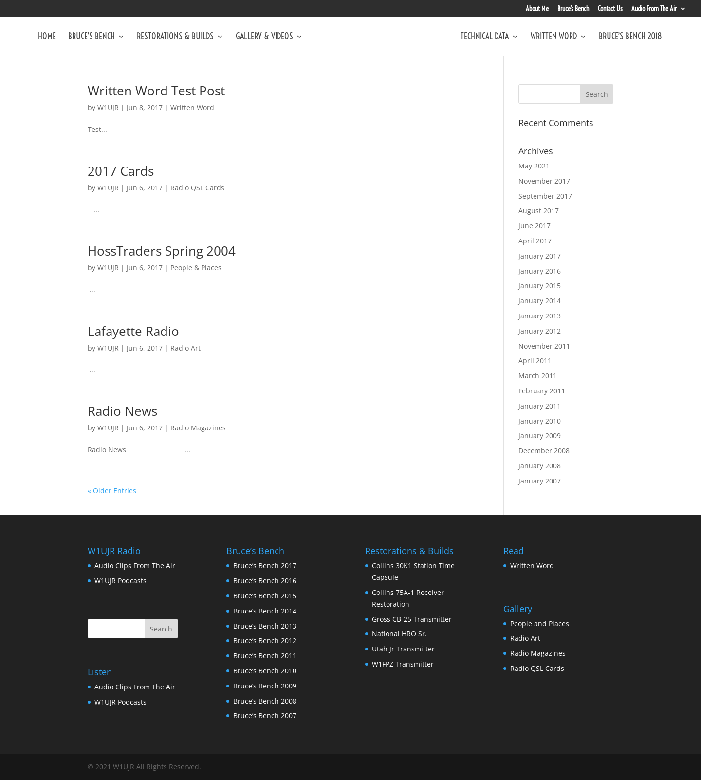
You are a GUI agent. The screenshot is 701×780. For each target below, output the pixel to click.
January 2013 (539, 315)
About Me (537, 9)
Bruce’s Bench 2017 (264, 565)
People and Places (539, 623)
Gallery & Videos (264, 37)
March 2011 (537, 375)
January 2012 (539, 330)
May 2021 (534, 165)
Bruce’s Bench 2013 (264, 626)
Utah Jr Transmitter (403, 648)
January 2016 (539, 271)
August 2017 (538, 210)
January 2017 (539, 255)
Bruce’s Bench (573, 9)
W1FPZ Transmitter (403, 664)
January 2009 (539, 435)
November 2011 (544, 346)
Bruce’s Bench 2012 (264, 640)
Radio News (122, 411)
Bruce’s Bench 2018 (630, 37)
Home (47, 37)
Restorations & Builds (175, 37)
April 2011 (535, 360)
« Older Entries (112, 490)
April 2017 (535, 240)
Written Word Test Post (156, 90)
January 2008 (539, 465)
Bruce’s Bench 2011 (264, 655)
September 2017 (545, 196)
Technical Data (485, 37)
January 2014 (539, 300)
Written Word (554, 37)
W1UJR (108, 107)
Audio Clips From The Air (134, 565)
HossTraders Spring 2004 (162, 251)
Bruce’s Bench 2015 (264, 595)
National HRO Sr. (399, 633)
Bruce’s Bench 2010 (264, 670)
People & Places (195, 267)
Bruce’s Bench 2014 (264, 610)
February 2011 (541, 390)
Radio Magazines (198, 427)
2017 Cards (121, 171)
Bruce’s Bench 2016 (264, 580)
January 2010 (539, 421)
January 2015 (539, 285)
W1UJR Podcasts (120, 580)
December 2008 (544, 450)
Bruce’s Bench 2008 (264, 701)
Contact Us (610, 9)
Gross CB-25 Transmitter (412, 619)
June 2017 (534, 225)
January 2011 (539, 405)
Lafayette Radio (133, 331)
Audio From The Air (654, 9)
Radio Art (185, 348)
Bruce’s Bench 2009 (264, 685)
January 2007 (539, 480)
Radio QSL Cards (197, 187)
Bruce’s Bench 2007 (264, 715)
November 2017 (544, 181)
